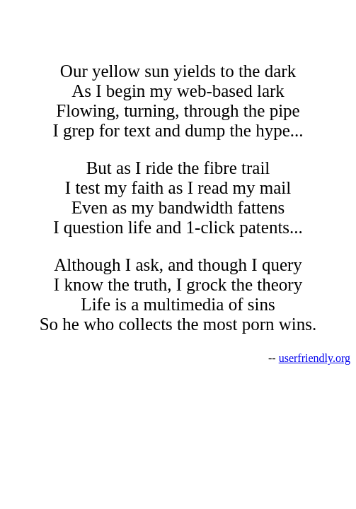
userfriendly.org (314, 358)
